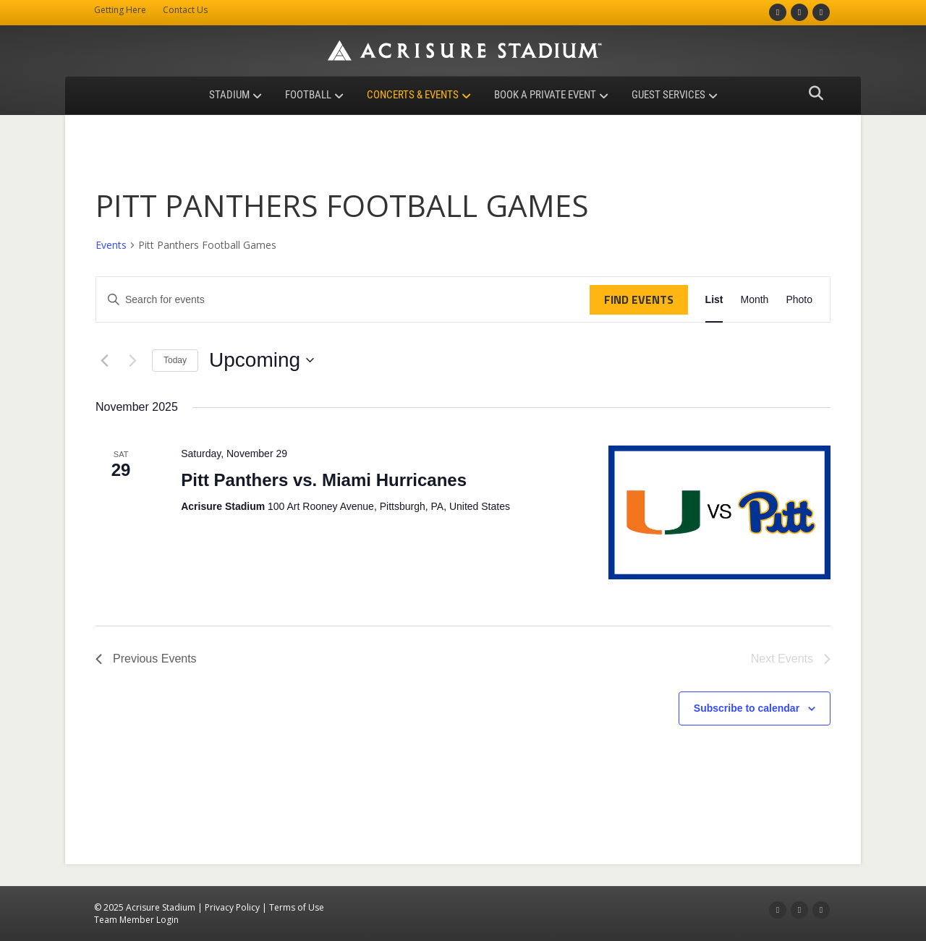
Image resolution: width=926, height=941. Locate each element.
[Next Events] (132, 360)
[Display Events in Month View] (754, 300)
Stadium (229, 94)
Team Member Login (136, 920)
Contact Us (185, 10)
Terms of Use (296, 907)
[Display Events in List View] (714, 300)
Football (308, 94)
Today (175, 360)
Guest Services (668, 94)
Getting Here (120, 10)
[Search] (812, 93)
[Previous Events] (104, 360)
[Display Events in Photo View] (799, 300)
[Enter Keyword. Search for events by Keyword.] (343, 300)
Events (111, 245)
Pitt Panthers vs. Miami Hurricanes (324, 480)
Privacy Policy (232, 907)
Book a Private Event (545, 94)
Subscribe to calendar (746, 708)
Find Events (639, 299)
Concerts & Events (413, 94)
